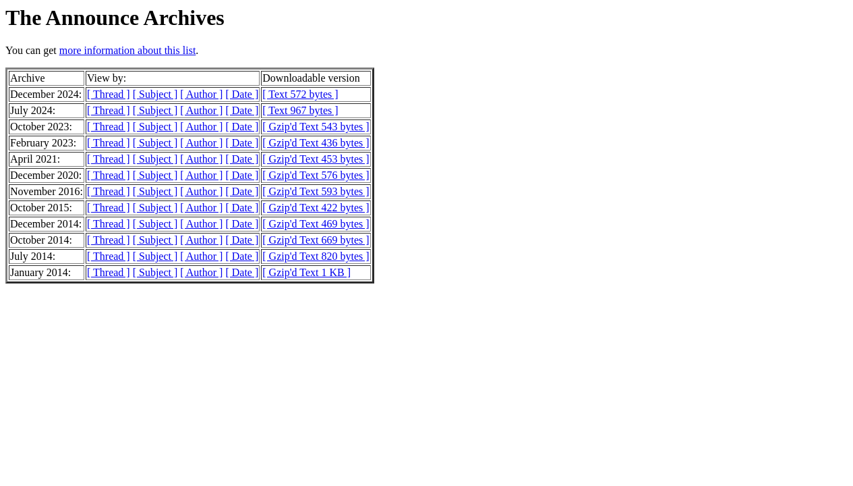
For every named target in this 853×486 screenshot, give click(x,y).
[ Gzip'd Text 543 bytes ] (315, 126)
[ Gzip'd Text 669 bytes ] (315, 240)
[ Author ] (201, 94)
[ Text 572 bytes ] (300, 94)
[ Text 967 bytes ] (300, 110)
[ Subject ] (155, 94)
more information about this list (127, 50)
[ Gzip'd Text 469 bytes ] (315, 224)
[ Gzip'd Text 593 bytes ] (315, 191)
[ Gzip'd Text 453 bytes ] (315, 159)
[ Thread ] (108, 94)
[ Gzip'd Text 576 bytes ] (315, 175)
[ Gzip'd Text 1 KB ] (306, 272)
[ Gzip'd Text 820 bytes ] (315, 256)
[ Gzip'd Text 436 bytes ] (315, 142)
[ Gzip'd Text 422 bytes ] (315, 207)
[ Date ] (241, 94)
